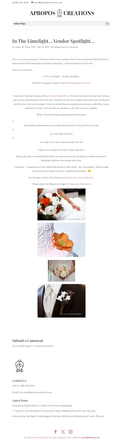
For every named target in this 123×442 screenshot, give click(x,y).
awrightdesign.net (90, 437)
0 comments (72, 46)
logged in (29, 345)
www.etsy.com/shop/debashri (78, 177)
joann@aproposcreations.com (37, 392)
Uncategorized (58, 46)
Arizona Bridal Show (58, 95)
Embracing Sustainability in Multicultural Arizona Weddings (42, 405)
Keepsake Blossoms (80, 82)
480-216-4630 (27, 385)
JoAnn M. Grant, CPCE (25, 46)
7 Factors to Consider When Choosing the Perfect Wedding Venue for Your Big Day (53, 410)
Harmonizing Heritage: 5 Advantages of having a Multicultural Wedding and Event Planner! (58, 416)
